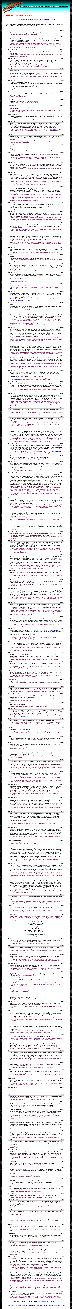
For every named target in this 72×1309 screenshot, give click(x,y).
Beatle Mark (13, 1098)
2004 (57, 1301)
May (11, 984)
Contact (63, 1305)
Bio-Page (22, 340)
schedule (54, 130)
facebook (23, 339)
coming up (48, 493)
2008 (42, 1301)
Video (34, 1305)
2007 (46, 1301)
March (31, 1036)
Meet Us (50, 1305)
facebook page (25, 716)
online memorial (19, 919)
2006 (50, 1301)
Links (45, 1305)
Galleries (24, 1305)
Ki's (46, 950)
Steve (33, 584)
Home (8, 1305)
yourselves (49, 575)
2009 (39, 1301)
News (13, 1305)
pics (22, 1012)
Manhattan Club (14, 665)
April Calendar (20, 980)
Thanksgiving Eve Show (16, 281)
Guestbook (40, 1305)
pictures (45, 168)
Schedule (18, 1305)
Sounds (30, 1305)
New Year (41, 706)
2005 (54, 1301)
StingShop (57, 1305)
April (37, 1038)
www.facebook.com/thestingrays (19, 725)
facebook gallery (16, 379)
